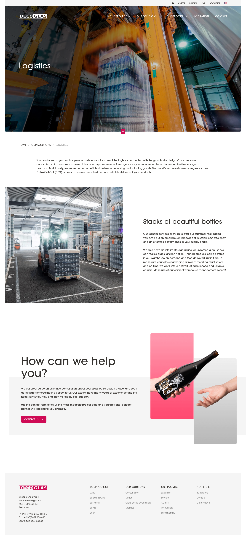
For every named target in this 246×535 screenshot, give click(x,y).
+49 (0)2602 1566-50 (34, 518)
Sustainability (168, 513)
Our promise (176, 16)
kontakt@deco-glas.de (31, 521)
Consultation (132, 493)
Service (165, 498)
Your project (119, 16)
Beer (92, 513)
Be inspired (202, 493)
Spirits (93, 508)
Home (22, 144)
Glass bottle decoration (138, 503)
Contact (221, 16)
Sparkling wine (97, 498)
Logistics (130, 508)
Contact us (33, 419)
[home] (173, 3)
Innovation (167, 508)
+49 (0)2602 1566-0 (37, 514)
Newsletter (215, 3)
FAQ (203, 3)
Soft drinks (95, 503)
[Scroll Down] (123, 131)
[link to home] (33, 16)
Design (129, 498)
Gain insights (203, 503)
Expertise (166, 493)
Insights (193, 3)
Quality (165, 503)
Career (181, 3)
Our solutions (148, 16)
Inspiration (201, 16)
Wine (92, 493)
